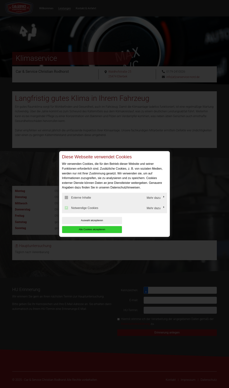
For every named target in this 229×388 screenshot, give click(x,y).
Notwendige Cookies (81, 212)
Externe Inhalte (78, 202)
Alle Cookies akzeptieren (143, 225)
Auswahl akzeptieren (85, 225)
